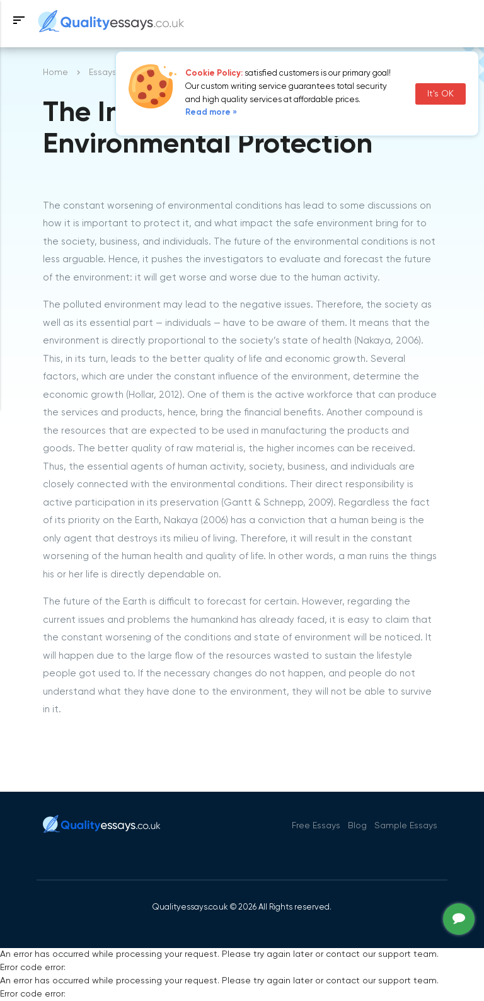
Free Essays (316, 825)
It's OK (440, 94)
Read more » (211, 112)
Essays (103, 72)
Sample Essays (405, 825)
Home (55, 72)
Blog (357, 825)
